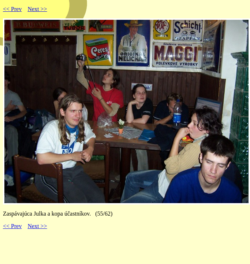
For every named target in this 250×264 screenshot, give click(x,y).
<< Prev (12, 9)
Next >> (37, 9)
